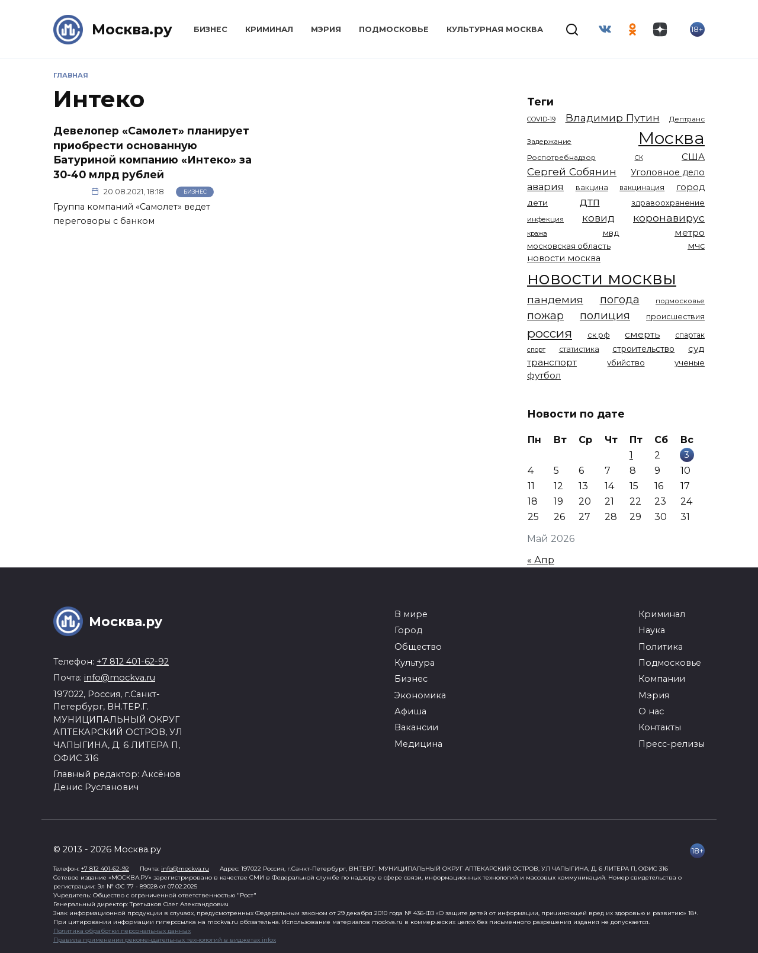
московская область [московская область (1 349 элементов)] (569, 246)
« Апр (540, 560)
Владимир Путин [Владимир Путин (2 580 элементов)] (613, 117)
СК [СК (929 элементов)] (639, 158)
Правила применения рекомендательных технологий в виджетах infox (164, 940)
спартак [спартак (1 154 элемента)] (690, 334)
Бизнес (210, 29)
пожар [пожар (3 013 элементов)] (545, 315)
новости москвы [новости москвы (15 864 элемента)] (601, 278)
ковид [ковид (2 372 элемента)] (598, 218)
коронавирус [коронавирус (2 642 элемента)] (669, 217)
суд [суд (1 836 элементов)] (696, 348)
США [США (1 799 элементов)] (693, 156)
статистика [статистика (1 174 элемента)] (579, 349)
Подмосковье (394, 29)
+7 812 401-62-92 (133, 661)
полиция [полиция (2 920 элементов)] (605, 315)
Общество (418, 646)
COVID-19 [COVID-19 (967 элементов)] (541, 119)
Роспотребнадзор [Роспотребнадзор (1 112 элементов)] (561, 157)
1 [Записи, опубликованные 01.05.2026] (631, 455)
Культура (414, 662)
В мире (411, 614)
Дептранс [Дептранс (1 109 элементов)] (687, 119)
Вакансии (416, 727)
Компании (661, 678)
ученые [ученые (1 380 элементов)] (690, 362)
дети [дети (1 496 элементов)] (537, 202)
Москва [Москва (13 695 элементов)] (671, 137)
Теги (540, 101)
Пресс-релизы (671, 744)
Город (408, 630)
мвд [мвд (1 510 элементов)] (611, 233)
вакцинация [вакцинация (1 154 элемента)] (641, 187)
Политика (660, 646)
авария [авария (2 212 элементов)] (545, 186)
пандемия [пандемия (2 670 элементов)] (555, 299)
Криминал (269, 29)
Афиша (410, 711)
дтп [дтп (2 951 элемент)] (590, 201)
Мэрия (326, 29)
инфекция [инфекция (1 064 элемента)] (545, 219)
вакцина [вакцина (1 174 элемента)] (592, 187)
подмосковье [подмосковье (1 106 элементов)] (680, 301)
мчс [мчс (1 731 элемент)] (696, 245)
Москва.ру (132, 29)
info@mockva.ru (119, 677)
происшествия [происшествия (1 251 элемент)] (675, 316)
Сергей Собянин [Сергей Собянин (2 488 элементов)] (571, 171)
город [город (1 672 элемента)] (690, 187)
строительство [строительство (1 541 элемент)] (643, 349)
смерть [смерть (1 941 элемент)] (642, 334)
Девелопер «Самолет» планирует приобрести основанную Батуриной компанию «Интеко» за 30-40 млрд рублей (152, 152)
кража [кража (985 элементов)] (537, 233)
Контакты (659, 727)
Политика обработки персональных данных (122, 931)
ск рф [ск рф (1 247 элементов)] (598, 334)
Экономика (420, 695)
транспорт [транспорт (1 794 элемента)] (552, 362)
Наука (651, 630)
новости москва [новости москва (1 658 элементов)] (563, 258)
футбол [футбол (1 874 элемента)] (544, 375)
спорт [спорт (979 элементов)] (536, 349)
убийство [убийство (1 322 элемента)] (626, 362)
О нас (651, 711)
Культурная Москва (495, 29)
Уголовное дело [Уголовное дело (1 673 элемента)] (668, 172)
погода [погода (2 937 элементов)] (620, 299)
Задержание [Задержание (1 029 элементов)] (549, 141)
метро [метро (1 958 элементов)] (690, 232)
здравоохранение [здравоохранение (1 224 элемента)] (668, 202)
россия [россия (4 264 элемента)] (549, 333)
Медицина (418, 744)
